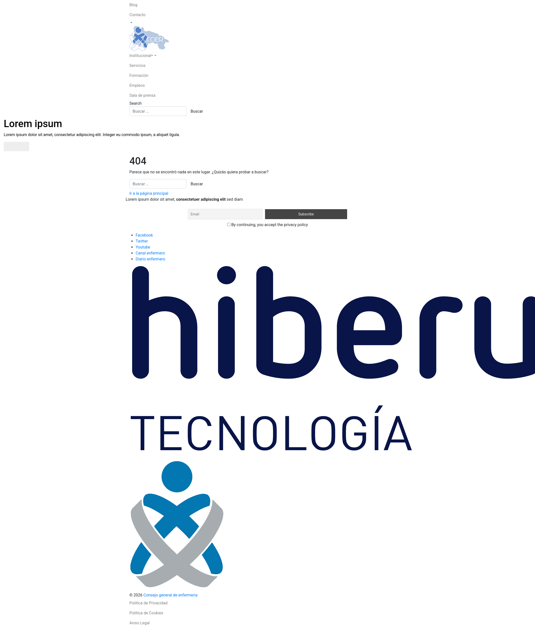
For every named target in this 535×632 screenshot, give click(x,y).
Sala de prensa (142, 95)
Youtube (143, 247)
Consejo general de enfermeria (170, 595)
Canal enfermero (150, 253)
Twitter (142, 241)
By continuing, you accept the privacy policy (267, 224)
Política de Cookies (146, 613)
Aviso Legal (139, 623)
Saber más (16, 146)
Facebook (144, 235)
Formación (138, 75)
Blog (133, 4)
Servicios (137, 65)
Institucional (141, 55)
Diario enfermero (150, 259)
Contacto (137, 14)
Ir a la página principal (148, 193)
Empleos (137, 85)
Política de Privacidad (148, 603)
